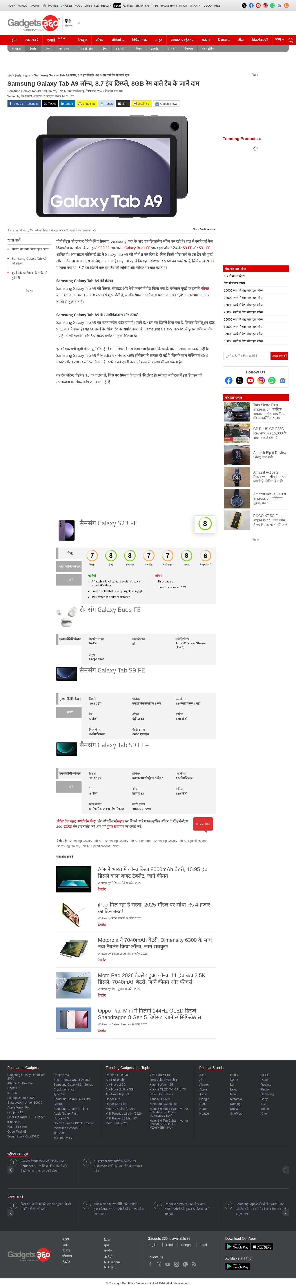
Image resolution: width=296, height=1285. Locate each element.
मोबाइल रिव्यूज (233, 397)
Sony (264, 1099)
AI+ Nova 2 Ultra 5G (119, 1089)
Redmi (265, 1089)
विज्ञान (138, 48)
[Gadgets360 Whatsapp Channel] (272, 380)
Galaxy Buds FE (137, 247)
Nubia (234, 1108)
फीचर (100, 40)
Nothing (235, 1104)
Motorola (236, 1099)
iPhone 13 (14, 1122)
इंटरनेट (154, 48)
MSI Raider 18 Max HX (121, 1118)
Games (128, 5)
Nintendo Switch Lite (163, 1104)
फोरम (206, 40)
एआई (57, 39)
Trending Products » (242, 139)
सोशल (170, 48)
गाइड (158, 40)
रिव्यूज (82, 40)
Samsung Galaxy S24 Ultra (72, 1099)
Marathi (195, 5)
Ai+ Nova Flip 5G (117, 1094)
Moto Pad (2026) (117, 1123)
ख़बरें (28, 75)
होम (14, 40)
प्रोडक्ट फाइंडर (181, 40)
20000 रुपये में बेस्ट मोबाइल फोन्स (243, 312)
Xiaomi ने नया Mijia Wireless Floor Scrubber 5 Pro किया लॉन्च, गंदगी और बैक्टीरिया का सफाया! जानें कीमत (44, 1166)
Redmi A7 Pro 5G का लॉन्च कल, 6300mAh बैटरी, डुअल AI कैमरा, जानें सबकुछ (187, 1208)
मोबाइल (16, 48)
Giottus (58, 1104)
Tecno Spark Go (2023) (23, 1136)
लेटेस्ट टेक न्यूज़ (65, 821)
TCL (263, 1104)
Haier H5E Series (161, 1094)
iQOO (234, 1079)
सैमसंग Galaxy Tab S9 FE (112, 670)
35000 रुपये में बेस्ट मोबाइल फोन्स (243, 334)
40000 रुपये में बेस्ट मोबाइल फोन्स (243, 341)
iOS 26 (12, 1093)
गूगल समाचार (115, 826)
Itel (232, 1084)
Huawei (204, 1113)
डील (241, 40)
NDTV (11, 5)
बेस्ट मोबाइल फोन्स (234, 283)
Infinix (234, 1075)
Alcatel (204, 1084)
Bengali (186, 1245)
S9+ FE (204, 247)
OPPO (265, 1075)
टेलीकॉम (120, 48)
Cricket (67, 5)
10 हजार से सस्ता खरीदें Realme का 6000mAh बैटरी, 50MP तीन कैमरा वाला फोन (118, 1166)
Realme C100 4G (117, 1075)
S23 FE (103, 247)
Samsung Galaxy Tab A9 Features (128, 841)
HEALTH (106, 5)
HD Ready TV (63, 1137)
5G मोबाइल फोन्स (234, 276)
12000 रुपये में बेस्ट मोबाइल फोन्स (243, 297)
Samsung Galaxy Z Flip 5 (71, 1108)
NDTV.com (112, 1262)
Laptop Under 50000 (21, 1097)
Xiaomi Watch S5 (161, 1084)
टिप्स (104, 48)
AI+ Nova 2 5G (116, 1084)
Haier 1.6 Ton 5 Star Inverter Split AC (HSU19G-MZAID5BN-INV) (168, 1112)
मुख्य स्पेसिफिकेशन (70, 566)
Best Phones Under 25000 (72, 1079)
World (22, 5)
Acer (202, 1075)
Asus (202, 1094)
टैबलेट (33, 48)
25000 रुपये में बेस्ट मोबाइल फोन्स (243, 319)
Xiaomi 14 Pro (17, 1126)
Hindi (169, 1245)
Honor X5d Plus (116, 1104)
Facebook (150, 1263)
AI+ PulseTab (115, 1079)
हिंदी (44, 5)
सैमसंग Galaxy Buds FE (110, 610)
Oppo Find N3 (17, 1131)
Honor (203, 1108)
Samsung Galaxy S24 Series (73, 1084)
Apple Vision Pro (18, 1107)
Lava (233, 1089)
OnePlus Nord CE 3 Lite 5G (26, 1117)
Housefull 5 (61, 1118)
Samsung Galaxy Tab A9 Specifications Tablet (88, 846)
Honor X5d (113, 1099)
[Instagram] (261, 380)
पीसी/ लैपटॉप (85, 48)
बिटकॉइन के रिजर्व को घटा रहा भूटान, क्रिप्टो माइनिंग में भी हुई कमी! (46, 1206)
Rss (194, 1263)
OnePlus (236, 1113)
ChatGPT (13, 1088)
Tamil (203, 1245)
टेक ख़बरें (31, 40)
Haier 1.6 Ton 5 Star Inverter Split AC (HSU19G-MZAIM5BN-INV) (168, 1124)
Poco (264, 1079)
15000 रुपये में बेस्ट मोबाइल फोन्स (243, 305)
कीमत (205, 288)
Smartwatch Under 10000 (24, 1102)
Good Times (212, 5)
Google (204, 1099)
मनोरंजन (64, 48)
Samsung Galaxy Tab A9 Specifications (180, 841)
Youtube (168, 1263)
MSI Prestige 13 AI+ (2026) (124, 1113)
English (152, 1245)
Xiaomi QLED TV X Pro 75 (167, 1089)
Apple (203, 1089)
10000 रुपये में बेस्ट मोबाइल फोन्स (243, 290)
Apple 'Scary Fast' (66, 1113)
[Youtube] (250, 380)
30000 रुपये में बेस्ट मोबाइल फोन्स (243, 326)
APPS (155, 5)
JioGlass (59, 1133)
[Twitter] (239, 380)
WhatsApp (185, 1263)
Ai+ (201, 1079)
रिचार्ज (222, 40)
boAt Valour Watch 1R (164, 1079)
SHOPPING (142, 5)
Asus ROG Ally (159, 1099)
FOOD (78, 5)
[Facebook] (228, 380)
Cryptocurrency (64, 1089)
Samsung (267, 1094)
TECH (117, 5)
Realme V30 (62, 1075)
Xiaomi (265, 1113)
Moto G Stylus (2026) (120, 1108)
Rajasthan (169, 5)
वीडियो (116, 40)
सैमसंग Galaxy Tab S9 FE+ (114, 745)
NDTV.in (110, 1267)
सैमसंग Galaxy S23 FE (108, 523)
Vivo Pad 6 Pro (159, 1075)
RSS (65, 1239)
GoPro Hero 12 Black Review (74, 1123)
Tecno (265, 1108)
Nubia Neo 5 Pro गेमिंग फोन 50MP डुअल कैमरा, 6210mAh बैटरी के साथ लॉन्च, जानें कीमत (119, 1208)
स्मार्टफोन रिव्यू (86, 821)
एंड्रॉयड (67, 826)
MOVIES (53, 5)
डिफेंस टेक (139, 40)
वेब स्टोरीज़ (208, 48)
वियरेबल (188, 48)
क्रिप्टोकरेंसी (260, 40)
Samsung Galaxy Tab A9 (85, 841)
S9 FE (187, 247)
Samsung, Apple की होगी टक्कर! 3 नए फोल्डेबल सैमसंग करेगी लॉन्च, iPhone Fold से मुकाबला (261, 1208)
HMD (202, 1104)
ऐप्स (47, 48)
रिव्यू (70, 553)
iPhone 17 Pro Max (20, 1083)
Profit (34, 5)
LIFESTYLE (92, 5)
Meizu (234, 1094)
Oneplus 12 (15, 1112)
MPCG (183, 5)
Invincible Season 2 (67, 1128)
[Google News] (282, 380)
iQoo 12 (59, 1094)
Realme (266, 1084)
